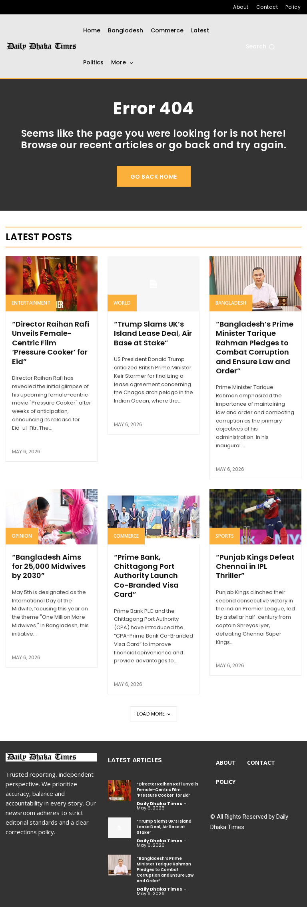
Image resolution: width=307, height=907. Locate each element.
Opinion (22, 535)
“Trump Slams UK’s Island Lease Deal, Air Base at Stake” (153, 333)
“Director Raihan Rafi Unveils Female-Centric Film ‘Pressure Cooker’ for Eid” (50, 343)
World (122, 302)
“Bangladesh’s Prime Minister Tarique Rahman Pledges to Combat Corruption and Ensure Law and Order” (254, 347)
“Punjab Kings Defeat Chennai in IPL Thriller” (255, 566)
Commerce (126, 535)
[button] (260, 47)
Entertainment (31, 302)
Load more (153, 713)
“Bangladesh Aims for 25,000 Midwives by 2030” (49, 566)
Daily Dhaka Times (159, 803)
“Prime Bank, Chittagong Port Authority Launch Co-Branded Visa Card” (146, 576)
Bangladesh (230, 302)
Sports (224, 535)
